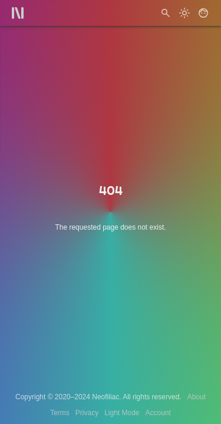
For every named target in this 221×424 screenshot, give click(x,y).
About (196, 397)
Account (158, 413)
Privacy (86, 413)
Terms (60, 413)
